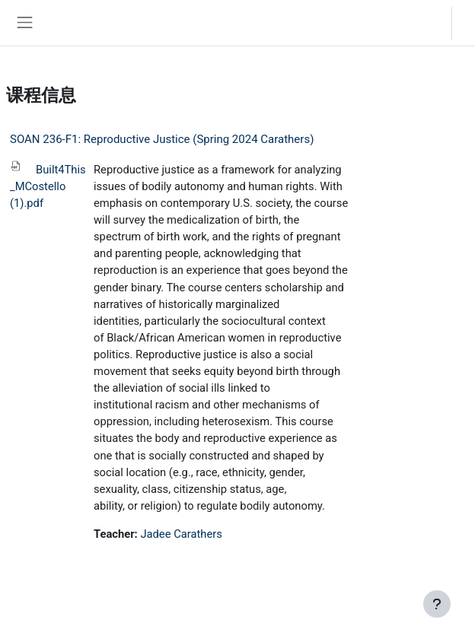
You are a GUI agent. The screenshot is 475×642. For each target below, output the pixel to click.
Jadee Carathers (181, 534)
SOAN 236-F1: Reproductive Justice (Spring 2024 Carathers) (162, 139)
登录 (467, 22)
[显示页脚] (437, 604)
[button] (425, 23)
